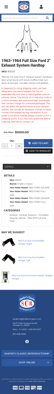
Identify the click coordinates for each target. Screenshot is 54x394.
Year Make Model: (19, 187)
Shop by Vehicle (18, 218)
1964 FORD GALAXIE (39, 198)
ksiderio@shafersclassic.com (27, 319)
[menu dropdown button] (6, 7)
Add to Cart (40, 143)
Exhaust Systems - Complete (33, 215)
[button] (27, 18)
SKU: (4, 71)
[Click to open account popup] (41, 7)
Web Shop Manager (36, 381)
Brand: (13, 184)
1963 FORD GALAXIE (39, 187)
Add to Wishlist (40, 150)
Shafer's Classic (25, 184)
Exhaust (14, 215)
